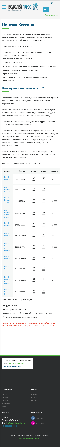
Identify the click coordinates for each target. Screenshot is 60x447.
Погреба (34, 400)
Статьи (4, 406)
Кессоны (34, 397)
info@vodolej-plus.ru (17, 363)
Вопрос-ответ (6, 403)
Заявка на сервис (51, 15)
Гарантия (5, 400)
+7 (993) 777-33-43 (12, 366)
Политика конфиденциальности (30, 438)
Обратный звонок (46, 9)
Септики (34, 394)
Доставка (5, 397)
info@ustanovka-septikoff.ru (15, 423)
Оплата (4, 394)
